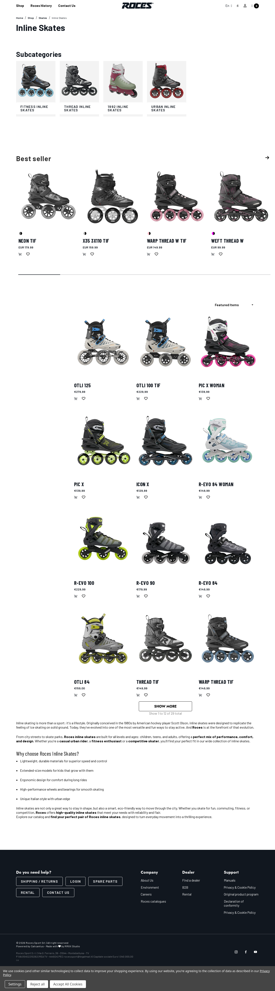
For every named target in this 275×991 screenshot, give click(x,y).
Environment (150, 888)
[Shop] (20, 5)
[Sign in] (245, 5)
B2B (185, 888)
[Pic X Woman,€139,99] (228, 342)
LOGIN (75, 882)
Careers (146, 895)
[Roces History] (41, 5)
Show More (165, 706)
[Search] (237, 6)
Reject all (37, 984)
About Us (147, 881)
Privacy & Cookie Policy (240, 888)
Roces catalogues (153, 902)
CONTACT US (58, 893)
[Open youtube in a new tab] (255, 953)
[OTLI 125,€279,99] (103, 342)
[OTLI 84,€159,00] (103, 638)
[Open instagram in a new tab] (236, 953)
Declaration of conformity (234, 904)
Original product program (241, 895)
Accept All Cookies (67, 984)
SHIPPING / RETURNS (39, 882)
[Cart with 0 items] (254, 6)
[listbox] (235, 305)
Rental (28, 893)
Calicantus (37, 947)
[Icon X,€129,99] (165, 441)
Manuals (229, 881)
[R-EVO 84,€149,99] (228, 540)
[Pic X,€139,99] (103, 441)
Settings (14, 984)
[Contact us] (67, 5)
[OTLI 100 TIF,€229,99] (165, 342)
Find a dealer (191, 881)
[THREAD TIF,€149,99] (165, 638)
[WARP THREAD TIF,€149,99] (228, 638)
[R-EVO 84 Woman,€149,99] (228, 441)
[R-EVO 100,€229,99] (103, 540)
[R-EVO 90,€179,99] (165, 540)
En (228, 5)
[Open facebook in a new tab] (245, 953)
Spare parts (105, 882)
